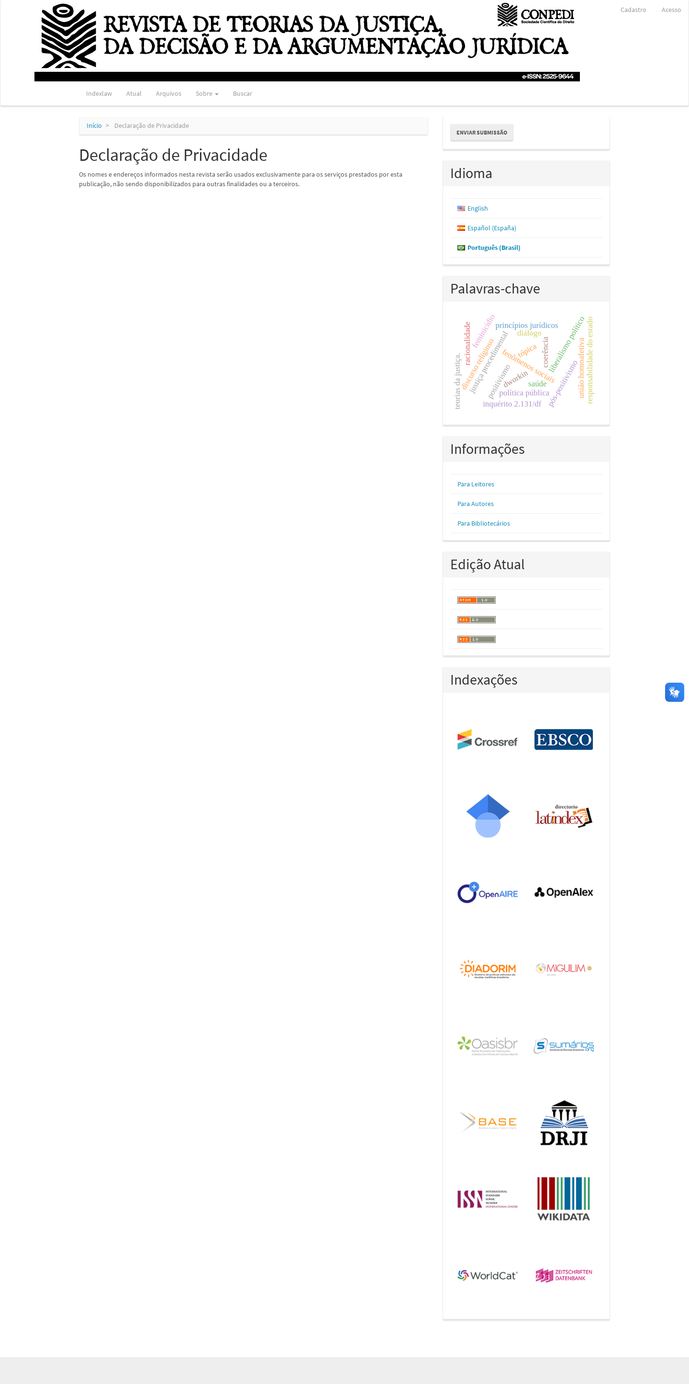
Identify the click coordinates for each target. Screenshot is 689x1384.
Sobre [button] (207, 93)
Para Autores (475, 503)
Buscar (242, 93)
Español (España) (491, 228)
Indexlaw (99, 93)
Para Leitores (475, 484)
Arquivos (168, 93)
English (477, 208)
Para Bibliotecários (483, 523)
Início (94, 125)
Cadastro (633, 9)
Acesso (671, 9)
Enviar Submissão (481, 132)
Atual (134, 93)
